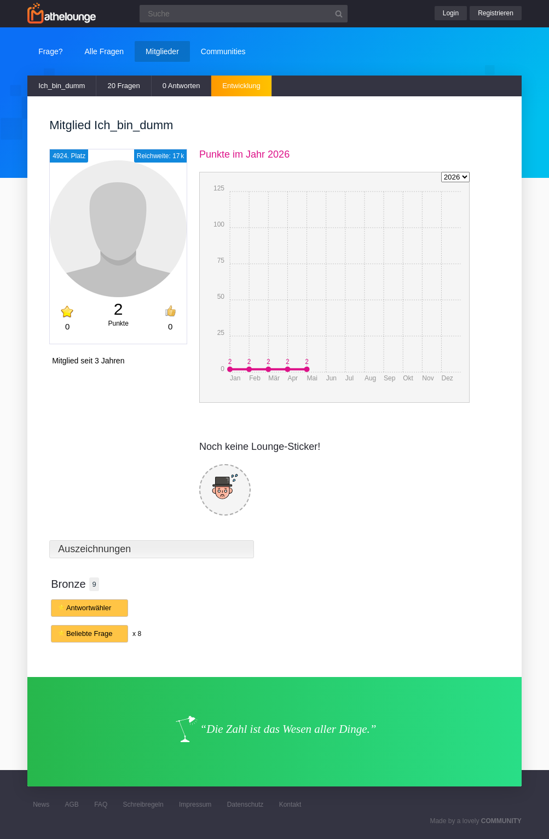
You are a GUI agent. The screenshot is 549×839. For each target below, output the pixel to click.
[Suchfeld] (244, 13)
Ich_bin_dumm (61, 86)
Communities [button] (223, 51)
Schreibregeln (143, 804)
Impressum (195, 804)
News (41, 804)
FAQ (100, 804)
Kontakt (290, 804)
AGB (72, 804)
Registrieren (495, 13)
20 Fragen (123, 86)
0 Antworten (181, 86)
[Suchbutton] (339, 13)
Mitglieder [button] (162, 51)
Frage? (50, 51)
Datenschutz (245, 804)
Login (451, 13)
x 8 (136, 634)
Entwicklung (241, 86)
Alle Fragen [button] (104, 51)
